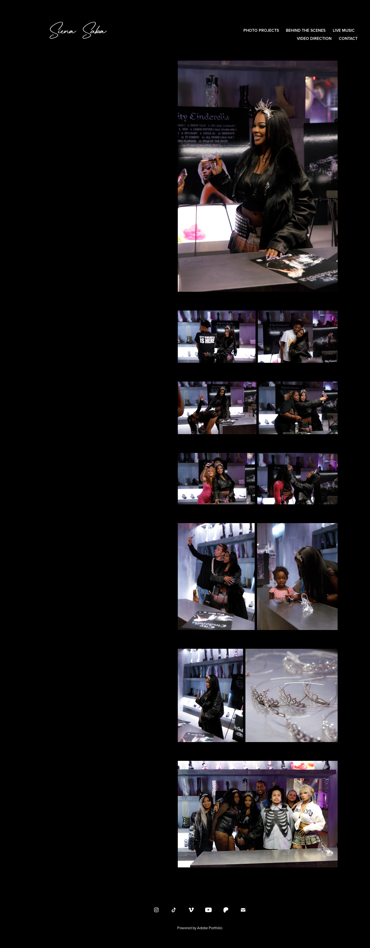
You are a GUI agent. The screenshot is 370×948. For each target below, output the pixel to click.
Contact (348, 38)
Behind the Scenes (305, 30)
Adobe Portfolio (209, 927)
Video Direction (314, 38)
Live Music (344, 30)
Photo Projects (261, 30)
